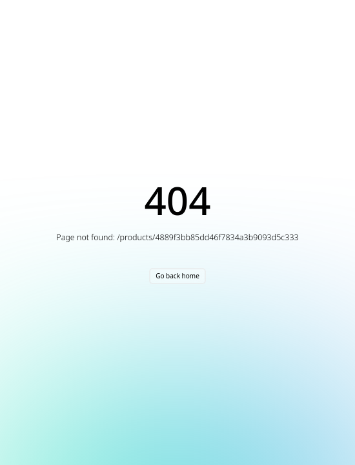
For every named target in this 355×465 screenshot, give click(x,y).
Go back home (177, 275)
